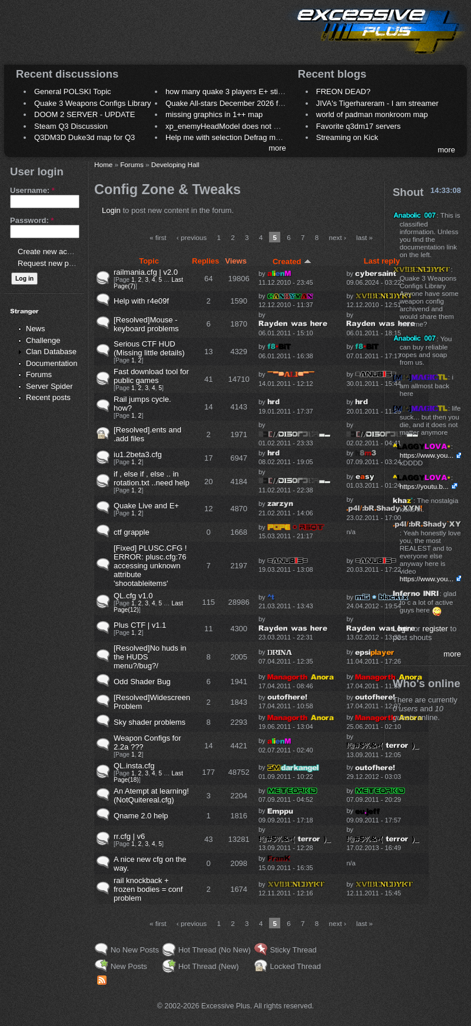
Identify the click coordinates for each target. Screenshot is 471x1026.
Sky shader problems (149, 722)
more (277, 148)
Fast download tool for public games (151, 376)
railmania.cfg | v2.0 (146, 272)
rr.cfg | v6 (129, 836)
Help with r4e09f (141, 301)
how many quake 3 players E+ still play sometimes (251, 91)
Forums (39, 374)
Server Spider (49, 386)
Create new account (52, 251)
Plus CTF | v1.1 (140, 625)
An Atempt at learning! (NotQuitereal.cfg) (151, 795)
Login (111, 210)
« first (158, 237)
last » (364, 237)
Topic (149, 260)
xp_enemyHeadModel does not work (227, 126)
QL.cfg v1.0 (133, 595)
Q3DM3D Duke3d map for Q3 (84, 137)
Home (103, 164)
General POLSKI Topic (72, 91)
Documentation (51, 363)
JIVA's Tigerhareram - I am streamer (377, 103)
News (35, 328)
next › (337, 237)
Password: (32, 220)
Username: (32, 190)
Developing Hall (175, 164)
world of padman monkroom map (372, 114)
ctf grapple (132, 532)
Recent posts (48, 397)
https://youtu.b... (424, 486)
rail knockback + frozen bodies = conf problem (148, 889)
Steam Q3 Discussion (71, 126)
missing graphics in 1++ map (214, 114)
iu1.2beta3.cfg (138, 454)
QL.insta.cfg (134, 765)
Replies (205, 260)
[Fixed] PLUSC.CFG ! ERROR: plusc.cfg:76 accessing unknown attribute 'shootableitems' (150, 566)
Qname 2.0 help (141, 815)
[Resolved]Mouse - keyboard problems (146, 324)
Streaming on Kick (347, 137)
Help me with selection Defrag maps (226, 137)
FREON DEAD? (343, 91)
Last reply (382, 260)
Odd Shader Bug (142, 681)
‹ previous (192, 237)
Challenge (43, 340)
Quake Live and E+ (146, 505)
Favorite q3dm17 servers (358, 126)
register (435, 628)
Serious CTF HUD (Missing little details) (149, 348)
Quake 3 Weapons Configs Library (92, 103)
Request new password (57, 263)
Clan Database (51, 351)
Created (292, 261)
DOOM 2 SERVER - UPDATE (84, 114)
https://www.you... (427, 455)
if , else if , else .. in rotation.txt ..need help (152, 478)
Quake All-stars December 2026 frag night (236, 103)
